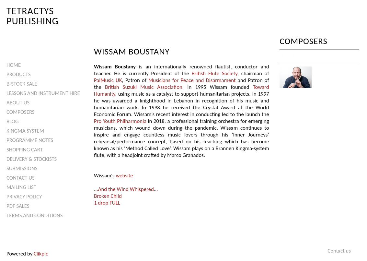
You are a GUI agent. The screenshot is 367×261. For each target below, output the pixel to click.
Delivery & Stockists (31, 159)
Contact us (20, 177)
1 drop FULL (107, 202)
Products (18, 74)
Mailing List (21, 187)
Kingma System (25, 130)
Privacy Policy (24, 196)
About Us (17, 102)
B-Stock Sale (21, 83)
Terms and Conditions (34, 215)
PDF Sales (17, 206)
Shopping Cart (24, 149)
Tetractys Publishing (32, 16)
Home (13, 65)
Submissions (21, 168)
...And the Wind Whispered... (126, 189)
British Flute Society (214, 73)
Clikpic (41, 253)
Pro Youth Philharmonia (120, 121)
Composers (20, 112)
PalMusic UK (108, 80)
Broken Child (108, 196)
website (124, 175)
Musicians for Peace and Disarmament (192, 80)
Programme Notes (29, 140)
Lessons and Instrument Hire (43, 93)
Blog (12, 121)
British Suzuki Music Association (143, 87)
